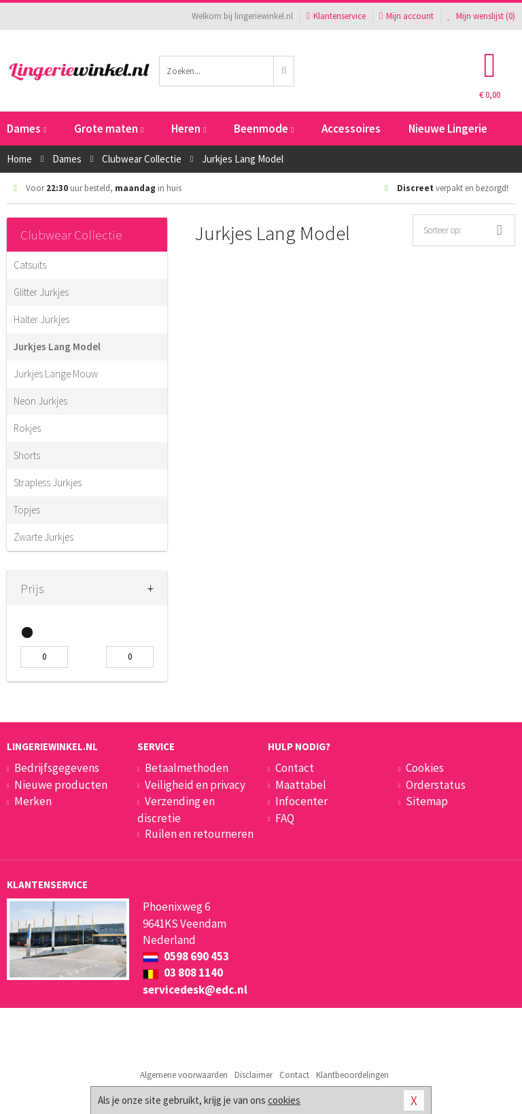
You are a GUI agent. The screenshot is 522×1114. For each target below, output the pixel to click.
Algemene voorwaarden (184, 1075)
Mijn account (406, 16)
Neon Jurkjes (40, 400)
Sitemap (427, 801)
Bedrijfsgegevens (56, 767)
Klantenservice (336, 16)
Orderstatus (436, 784)
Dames (26, 128)
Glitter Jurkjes (41, 292)
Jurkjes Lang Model (57, 346)
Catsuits (30, 264)
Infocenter (301, 801)
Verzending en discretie (176, 809)
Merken (33, 801)
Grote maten (108, 128)
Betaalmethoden (186, 767)
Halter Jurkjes (41, 319)
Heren (188, 128)
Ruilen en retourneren (199, 833)
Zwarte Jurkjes (43, 536)
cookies (284, 1100)
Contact (294, 767)
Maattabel (300, 784)
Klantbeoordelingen (352, 1075)
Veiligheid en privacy (195, 784)
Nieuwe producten (60, 784)
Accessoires (351, 128)
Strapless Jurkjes (48, 482)
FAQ (284, 818)
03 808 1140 (183, 972)
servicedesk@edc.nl (195, 989)
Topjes (27, 509)
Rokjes (27, 428)
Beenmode (264, 128)
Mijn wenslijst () (481, 16)
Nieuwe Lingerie (447, 128)
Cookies (425, 767)
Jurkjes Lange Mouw (56, 373)
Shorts (27, 455)
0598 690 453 (186, 956)
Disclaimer (253, 1075)
